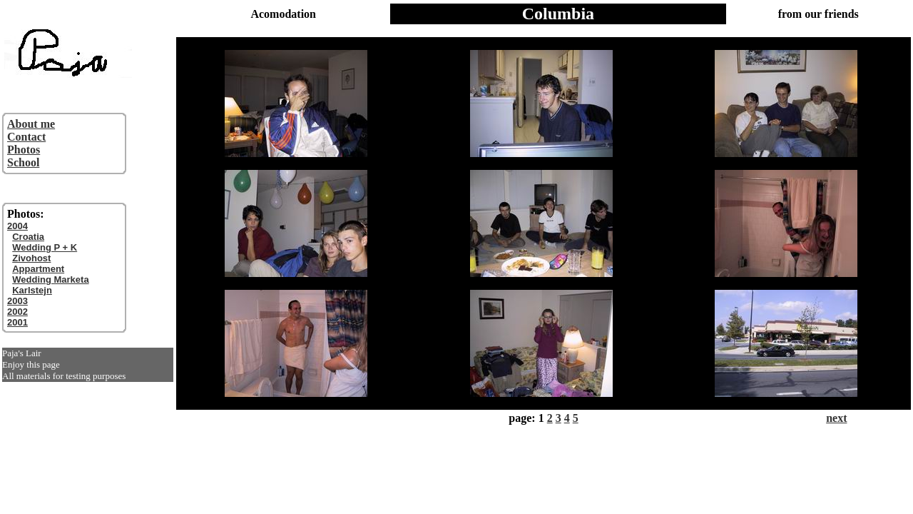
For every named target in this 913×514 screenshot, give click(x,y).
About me (31, 124)
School (23, 162)
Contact (26, 137)
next (836, 418)
